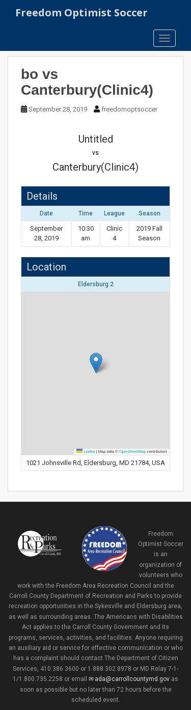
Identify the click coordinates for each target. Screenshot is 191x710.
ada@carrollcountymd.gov (132, 678)
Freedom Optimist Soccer (81, 12)
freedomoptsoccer (129, 109)
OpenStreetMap (132, 451)
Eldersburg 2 (96, 284)
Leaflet (85, 451)
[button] (96, 362)
